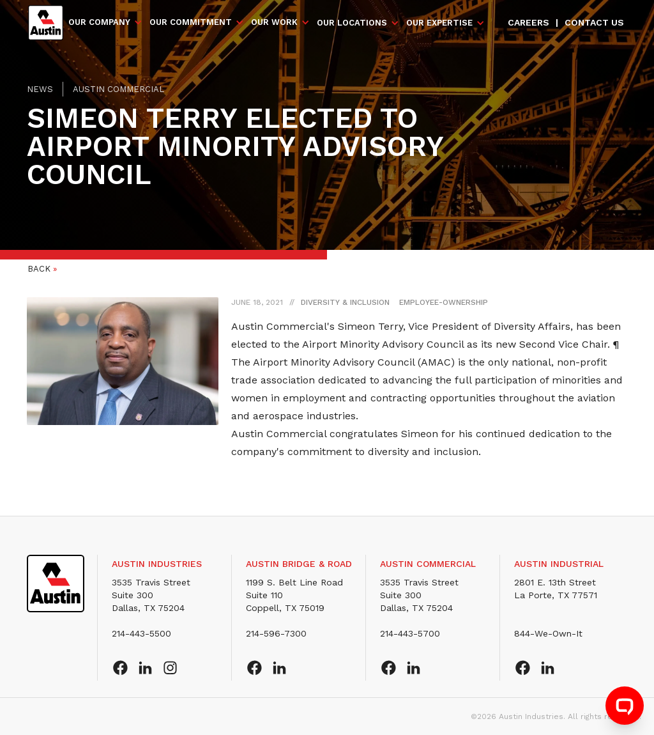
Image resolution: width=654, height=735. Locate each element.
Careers (528, 22)
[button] (105, 22)
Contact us (594, 22)
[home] (45, 22)
